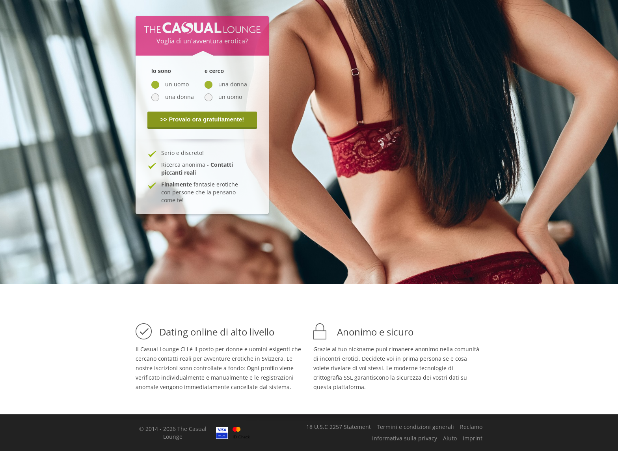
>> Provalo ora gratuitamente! (202, 119)
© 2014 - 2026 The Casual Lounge (173, 432)
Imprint (472, 438)
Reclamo (471, 427)
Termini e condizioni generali (415, 427)
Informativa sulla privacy (404, 438)
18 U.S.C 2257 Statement (338, 427)
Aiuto (450, 438)
